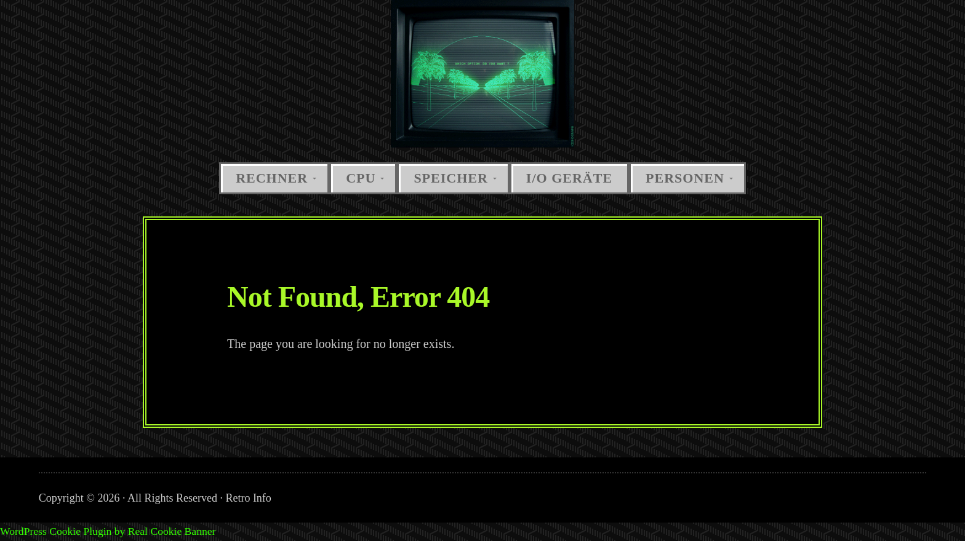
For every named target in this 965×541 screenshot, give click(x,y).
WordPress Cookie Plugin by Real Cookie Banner (107, 531)
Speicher (450, 178)
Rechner (272, 178)
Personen (685, 178)
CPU (360, 178)
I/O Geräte (569, 178)
